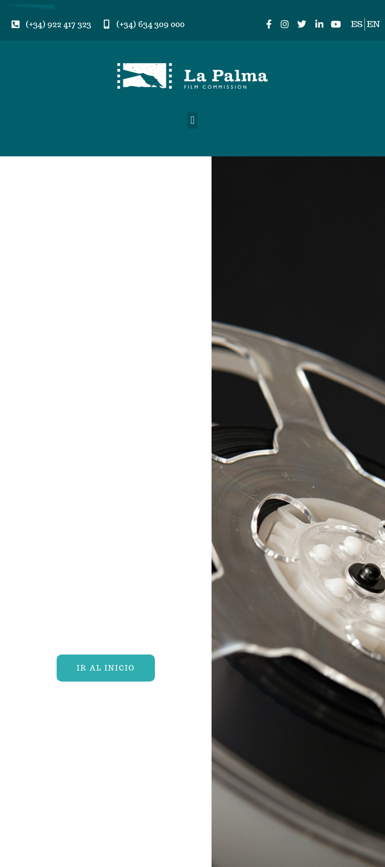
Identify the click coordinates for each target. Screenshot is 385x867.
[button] (192, 120)
